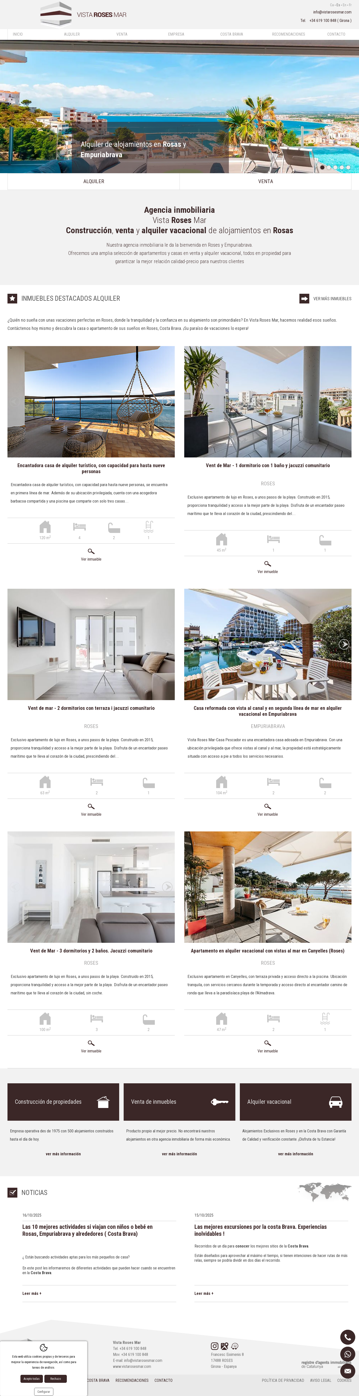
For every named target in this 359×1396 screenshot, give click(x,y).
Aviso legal (320, 1380)
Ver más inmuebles (332, 298)
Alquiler (72, 34)
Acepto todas (32, 1379)
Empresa (176, 34)
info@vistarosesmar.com (332, 12)
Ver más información (63, 1154)
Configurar (43, 1392)
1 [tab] (322, 167)
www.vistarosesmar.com (132, 1366)
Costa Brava (231, 34)
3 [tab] (335, 167)
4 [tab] (342, 167)
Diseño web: (27, 1390)
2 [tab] (329, 167)
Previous (15, 401)
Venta (121, 34)
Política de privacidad (283, 1380)
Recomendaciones (288, 34)
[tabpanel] (179, 106)
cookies (344, 1380)
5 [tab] (348, 167)
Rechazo (55, 1379)
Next (167, 401)
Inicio (18, 34)
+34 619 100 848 (323, 20)
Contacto (336, 34)
